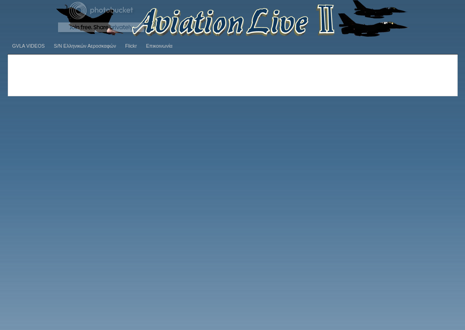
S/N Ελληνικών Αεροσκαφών (85, 46)
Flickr (131, 46)
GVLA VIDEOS (28, 46)
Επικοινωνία (159, 46)
